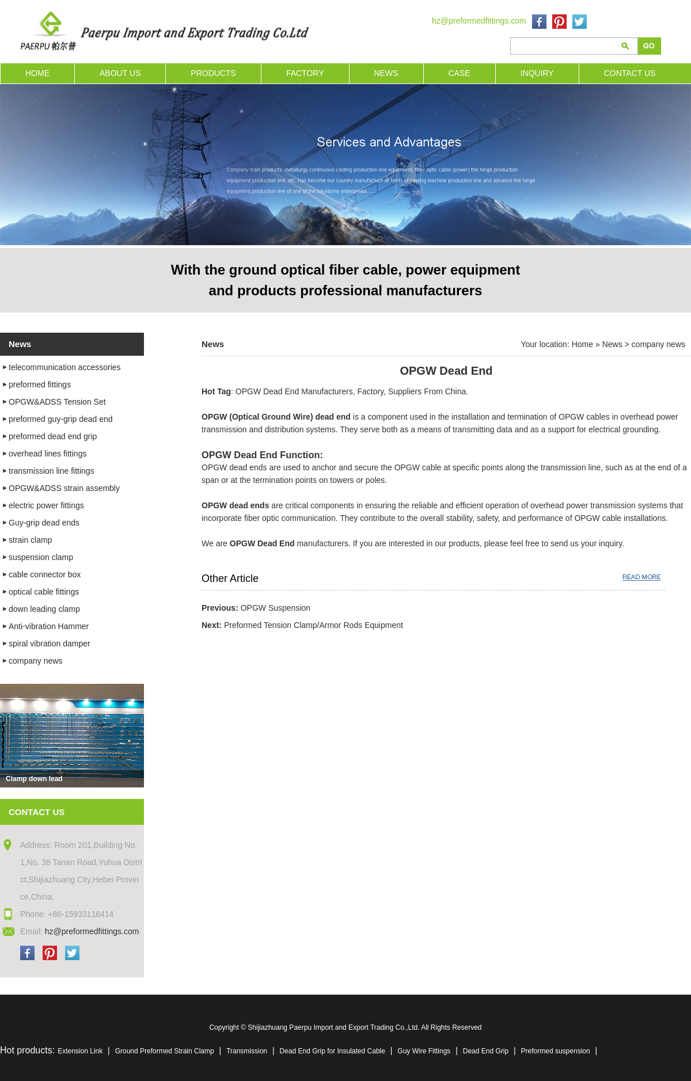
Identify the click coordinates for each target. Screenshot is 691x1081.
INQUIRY (537, 73)
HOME (37, 73)
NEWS (386, 73)
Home (582, 344)
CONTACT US (630, 73)
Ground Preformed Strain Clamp (164, 1051)
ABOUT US (120, 73)
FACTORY (305, 73)
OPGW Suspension (275, 607)
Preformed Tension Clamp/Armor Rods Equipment (313, 625)
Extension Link (80, 1051)
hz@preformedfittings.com (479, 20)
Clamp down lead (34, 779)
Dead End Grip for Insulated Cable (332, 1051)
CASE (459, 73)
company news (658, 344)
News (612, 344)
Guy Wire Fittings (423, 1051)
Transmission (246, 1051)
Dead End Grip (485, 1051)
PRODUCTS (213, 73)
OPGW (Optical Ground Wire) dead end (276, 416)
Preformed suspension (555, 1051)
